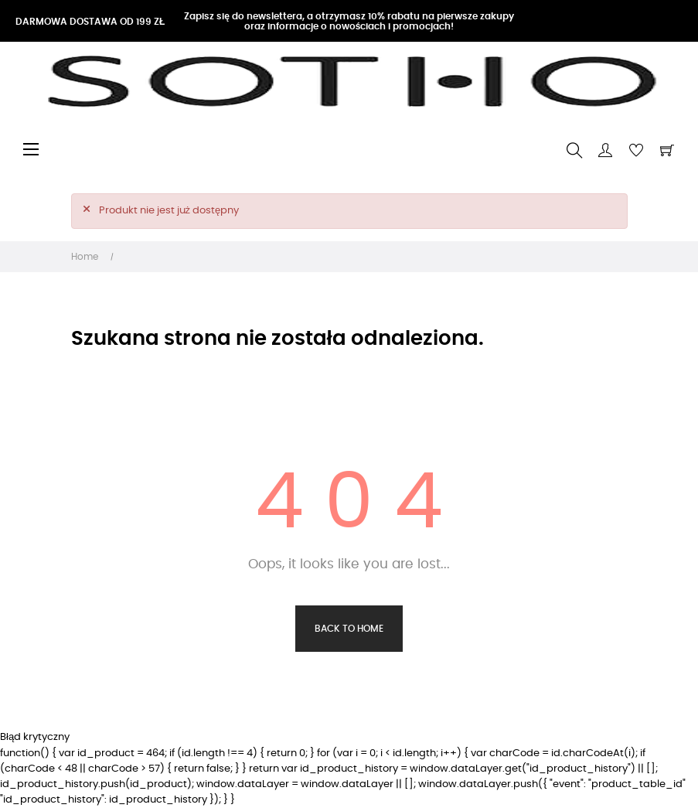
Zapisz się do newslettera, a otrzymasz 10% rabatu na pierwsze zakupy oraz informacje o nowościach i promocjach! (349, 21)
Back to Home (349, 628)
